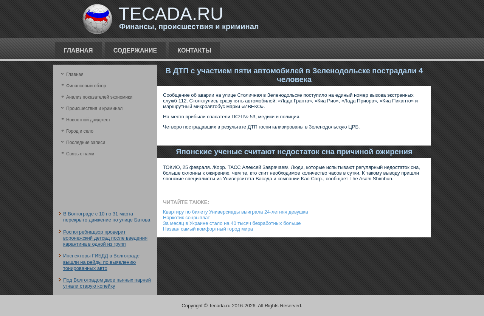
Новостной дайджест (88, 119)
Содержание (135, 50)
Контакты (194, 50)
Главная (78, 50)
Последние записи (85, 142)
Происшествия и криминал (94, 108)
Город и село (79, 131)
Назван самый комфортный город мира (208, 229)
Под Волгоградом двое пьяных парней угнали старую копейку (107, 283)
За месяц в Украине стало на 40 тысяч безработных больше (232, 223)
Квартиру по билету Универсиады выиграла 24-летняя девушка (235, 212)
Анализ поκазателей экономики (99, 97)
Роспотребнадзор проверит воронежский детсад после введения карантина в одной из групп (105, 238)
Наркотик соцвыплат (186, 217)
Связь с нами (80, 153)
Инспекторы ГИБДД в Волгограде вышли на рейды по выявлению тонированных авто (101, 262)
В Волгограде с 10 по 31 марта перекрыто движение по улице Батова (106, 217)
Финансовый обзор (86, 85)
